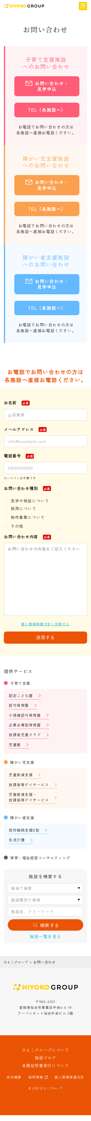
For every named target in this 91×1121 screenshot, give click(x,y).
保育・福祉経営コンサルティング (42, 862)
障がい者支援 (23, 821)
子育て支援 (21, 683)
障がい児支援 (23, 764)
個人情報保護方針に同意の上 (45, 624)
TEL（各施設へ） (47, 110)
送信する (45, 637)
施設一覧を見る (45, 942)
